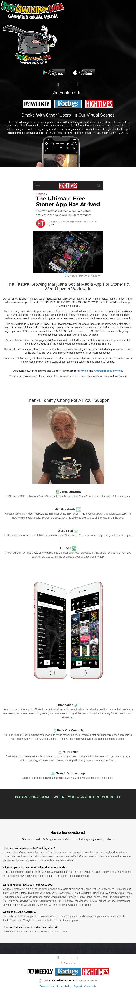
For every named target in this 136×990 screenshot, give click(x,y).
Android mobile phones (108, 370)
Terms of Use (47, 986)
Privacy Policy (63, 986)
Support (78, 986)
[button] (37, 104)
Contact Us (90, 986)
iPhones (83, 370)
